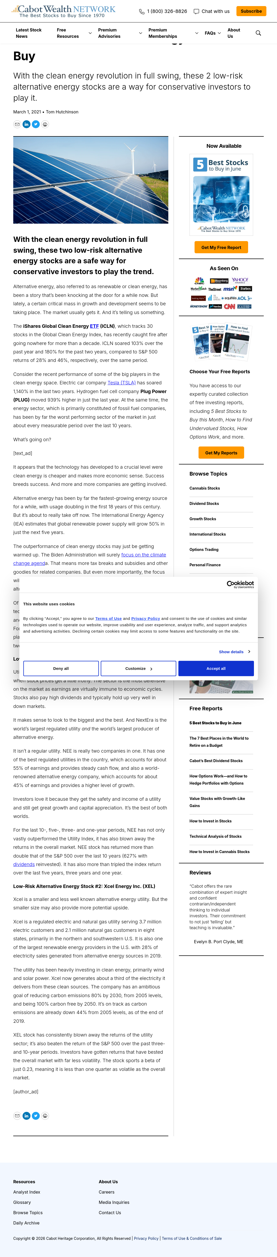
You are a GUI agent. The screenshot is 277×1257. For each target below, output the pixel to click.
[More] (90, 33)
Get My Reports (221, 452)
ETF (94, 326)
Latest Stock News (29, 33)
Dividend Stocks (204, 503)
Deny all (61, 668)
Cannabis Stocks (205, 488)
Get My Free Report (221, 247)
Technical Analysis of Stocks (216, 836)
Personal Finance (205, 565)
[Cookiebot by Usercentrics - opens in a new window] (231, 584)
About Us (233, 33)
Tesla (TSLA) (122, 382)
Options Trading (204, 549)
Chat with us (212, 11)
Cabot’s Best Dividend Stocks (216, 760)
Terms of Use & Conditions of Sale (192, 1238)
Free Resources (68, 33)
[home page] (64, 11)
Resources (24, 1181)
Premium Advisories (109, 33)
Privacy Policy (146, 1238)
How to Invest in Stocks (211, 821)
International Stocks (208, 534)
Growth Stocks (203, 519)
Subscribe (251, 11)
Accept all (216, 668)
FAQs (210, 33)
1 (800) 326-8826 (163, 11)
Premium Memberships (163, 33)
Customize (138, 668)
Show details (231, 651)
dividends (24, 864)
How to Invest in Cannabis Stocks (220, 851)
